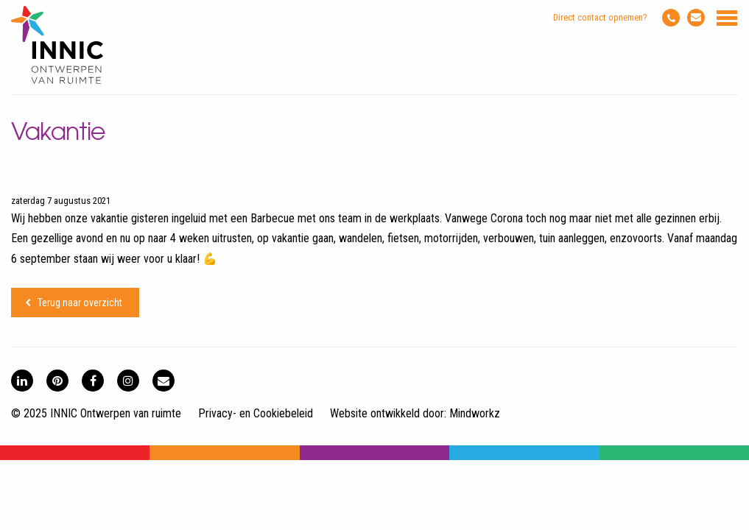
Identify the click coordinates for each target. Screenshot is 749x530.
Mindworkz (474, 413)
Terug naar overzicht (80, 302)
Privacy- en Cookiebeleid (255, 413)
